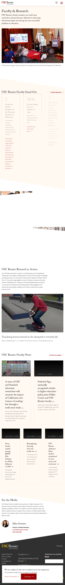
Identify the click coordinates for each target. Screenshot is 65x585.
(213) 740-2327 (17, 532)
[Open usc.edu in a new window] (56, 3)
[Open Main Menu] (61, 3)
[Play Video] (32, 313)
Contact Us (22, 554)
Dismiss (27, 576)
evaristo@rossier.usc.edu (20, 530)
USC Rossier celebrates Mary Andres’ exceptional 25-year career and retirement (52, 454)
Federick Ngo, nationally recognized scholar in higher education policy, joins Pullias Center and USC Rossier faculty (47, 391)
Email (47, 557)
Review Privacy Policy (11, 576)
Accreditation (23, 565)
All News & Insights (55, 355)
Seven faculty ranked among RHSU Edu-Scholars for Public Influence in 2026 (9, 455)
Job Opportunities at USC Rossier (28, 559)
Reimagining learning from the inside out (32, 448)
